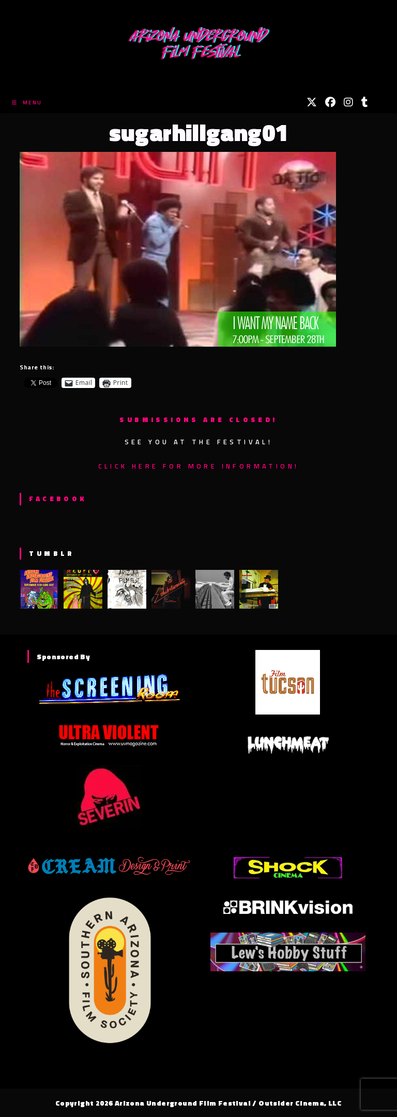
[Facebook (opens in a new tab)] (330, 102)
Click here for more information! (198, 466)
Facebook (57, 498)
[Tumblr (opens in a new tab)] (364, 102)
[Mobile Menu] (27, 102)
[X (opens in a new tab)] (311, 102)
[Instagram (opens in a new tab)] (348, 102)
